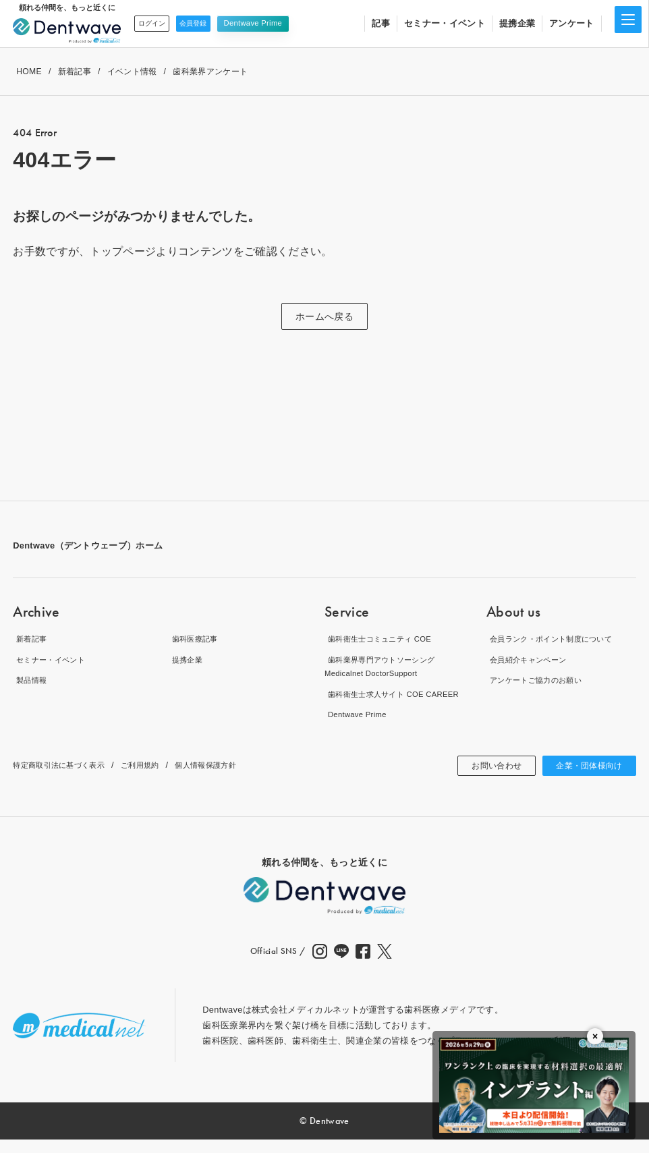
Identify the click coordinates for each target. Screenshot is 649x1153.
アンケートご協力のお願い (540, 680)
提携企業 (517, 23)
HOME (29, 71)
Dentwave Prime (273, 23)
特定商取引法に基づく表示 (67, 779)
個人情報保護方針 (234, 779)
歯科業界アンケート (210, 71)
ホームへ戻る (324, 316)
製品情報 (31, 680)
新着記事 (74, 71)
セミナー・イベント (444, 23)
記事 (381, 23)
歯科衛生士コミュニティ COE (384, 639)
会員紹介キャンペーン (531, 659)
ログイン (157, 23)
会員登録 (209, 23)
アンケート (571, 23)
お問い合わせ (482, 779)
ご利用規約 (159, 779)
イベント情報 (132, 71)
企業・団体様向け (584, 779)
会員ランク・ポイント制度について (558, 639)
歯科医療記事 (196, 639)
